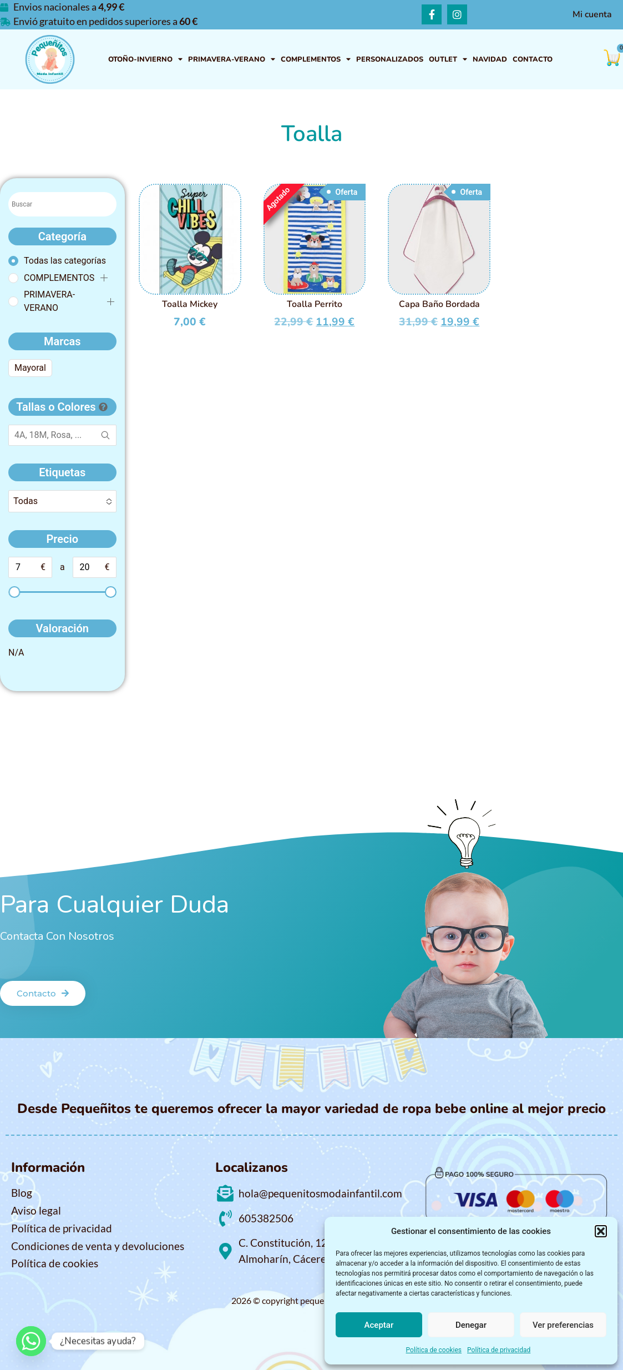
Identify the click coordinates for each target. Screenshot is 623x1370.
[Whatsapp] (31, 1341)
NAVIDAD (490, 59)
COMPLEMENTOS (316, 60)
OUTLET (448, 60)
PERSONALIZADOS (389, 59)
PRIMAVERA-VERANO (231, 60)
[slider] (14, 592)
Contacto (533, 59)
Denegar (471, 1325)
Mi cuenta (592, 14)
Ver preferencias (563, 1325)
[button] (600, 1231)
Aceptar (379, 1325)
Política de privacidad (498, 1350)
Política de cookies (434, 1350)
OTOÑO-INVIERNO (145, 60)
